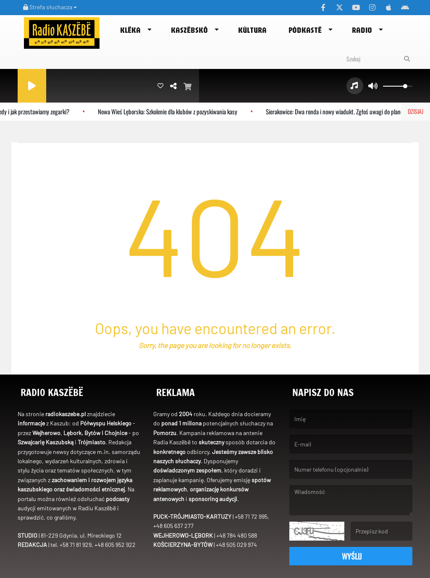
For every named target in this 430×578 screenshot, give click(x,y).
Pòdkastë (305, 30)
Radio (362, 30)
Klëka (130, 30)
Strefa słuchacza (50, 7)
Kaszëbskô (189, 30)
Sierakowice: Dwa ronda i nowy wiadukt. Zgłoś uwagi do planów (340, 111)
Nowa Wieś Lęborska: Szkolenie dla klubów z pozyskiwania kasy (171, 111)
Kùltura (252, 30)
